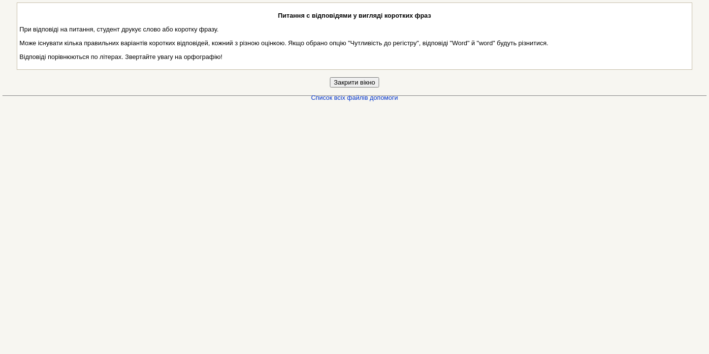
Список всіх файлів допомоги (354, 97)
